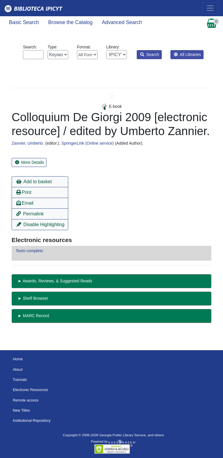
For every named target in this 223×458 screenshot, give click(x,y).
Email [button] (24, 203)
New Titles (21, 410)
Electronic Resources (30, 390)
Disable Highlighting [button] (40, 224)
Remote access (26, 400)
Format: (87, 52)
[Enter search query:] (33, 54)
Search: (33, 52)
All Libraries (187, 54)
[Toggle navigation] (210, 8)
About (18, 369)
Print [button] (23, 192)
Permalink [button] (30, 213)
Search (149, 54)
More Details (29, 162)
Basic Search (24, 22)
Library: (116, 52)
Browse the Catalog (70, 22)
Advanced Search (122, 22)
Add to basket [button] (34, 181)
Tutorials (20, 379)
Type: (58, 52)
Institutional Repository (32, 420)
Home (18, 359)
